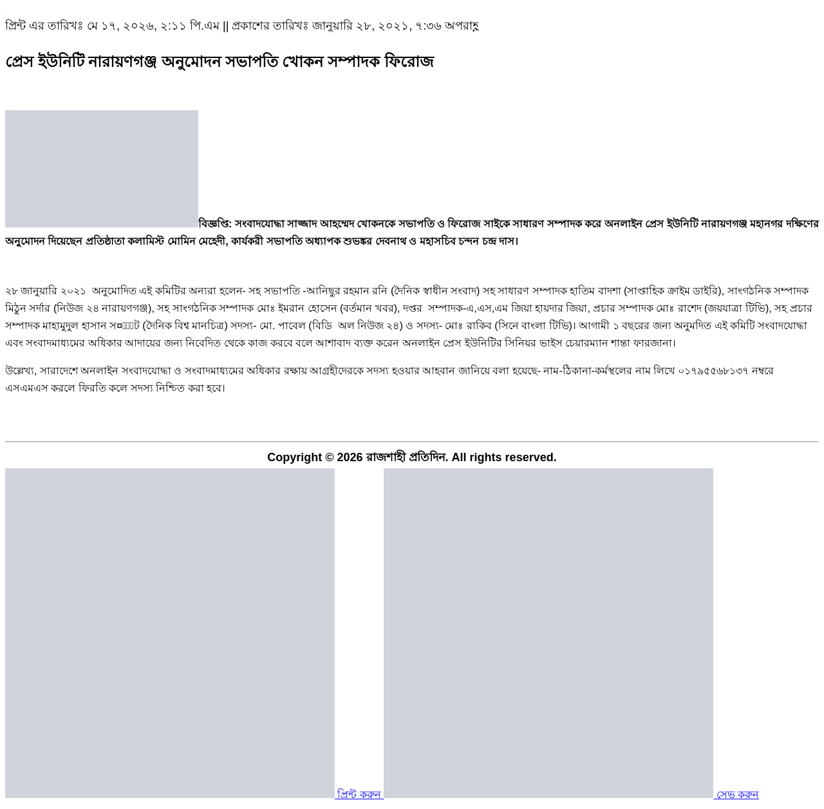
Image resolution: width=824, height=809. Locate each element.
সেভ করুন (571, 794)
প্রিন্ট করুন (194, 794)
